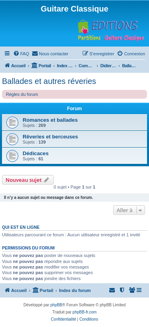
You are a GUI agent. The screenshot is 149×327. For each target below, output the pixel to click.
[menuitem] (21, 53)
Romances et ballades (50, 120)
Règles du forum (22, 94)
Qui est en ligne (21, 227)
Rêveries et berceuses (50, 137)
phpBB (56, 305)
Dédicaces (35, 153)
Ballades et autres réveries (49, 81)
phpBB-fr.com (85, 312)
